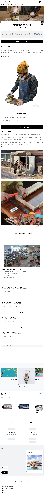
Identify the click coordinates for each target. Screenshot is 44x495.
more (40, 393)
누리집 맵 (29, 481)
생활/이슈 (8, 4)
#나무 (12, 354)
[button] (42, 366)
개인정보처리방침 (16, 481)
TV (20, 4)
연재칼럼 (16, 4)
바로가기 (11, 428)
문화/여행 (2, 4)
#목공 (6, 354)
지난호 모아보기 (3, 472)
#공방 (9, 354)
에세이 (12, 4)
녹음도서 (2, 467)
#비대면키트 (15, 354)
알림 (23, 4)
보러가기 (32, 441)
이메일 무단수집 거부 (23, 481)
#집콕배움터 (3, 354)
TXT (2, 469)
